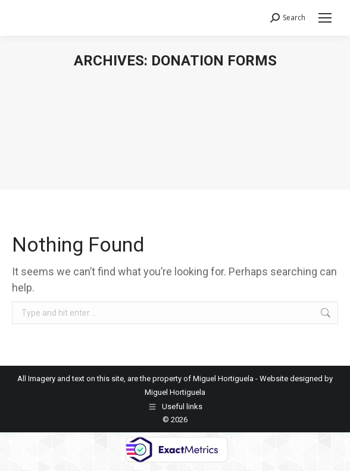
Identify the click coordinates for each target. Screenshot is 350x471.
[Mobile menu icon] (325, 18)
